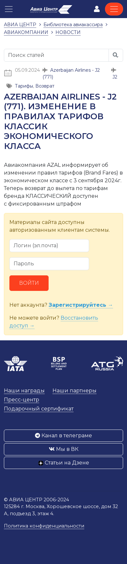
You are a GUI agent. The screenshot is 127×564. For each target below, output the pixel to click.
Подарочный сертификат (39, 409)
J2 (114, 77)
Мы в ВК (63, 449)
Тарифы (24, 86)
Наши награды (24, 391)
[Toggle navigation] (114, 9)
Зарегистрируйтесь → (81, 305)
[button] (9, 9)
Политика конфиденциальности (44, 526)
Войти (29, 283)
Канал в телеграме (63, 435)
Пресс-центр (21, 400)
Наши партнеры (74, 391)
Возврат (44, 86)
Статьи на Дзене (63, 463)
